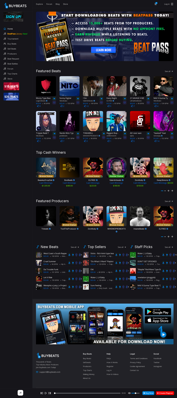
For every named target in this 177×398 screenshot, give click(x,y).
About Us (86, 373)
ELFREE (110, 98)
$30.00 (46, 259)
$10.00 (46, 275)
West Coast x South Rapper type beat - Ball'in (63, 248)
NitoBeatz (63, 98)
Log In (109, 365)
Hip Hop (63, 259)
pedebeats (63, 133)
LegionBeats (41, 98)
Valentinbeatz (89, 98)
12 (86, 103)
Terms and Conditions (139, 353)
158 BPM (148, 267)
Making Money (88, 369)
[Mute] (129, 393)
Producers (87, 361)
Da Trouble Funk (51, 264)
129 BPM (101, 259)
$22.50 (140, 275)
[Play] (45, 393)
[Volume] (135, 393)
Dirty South (102, 283)
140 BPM (101, 251)
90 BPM (140, 101)
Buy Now (148, 393)
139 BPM (164, 101)
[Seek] (87, 393)
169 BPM (93, 101)
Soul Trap (158, 267)
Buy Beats (87, 353)
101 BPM (54, 267)
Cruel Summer (50, 256)
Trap (62, 275)
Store (65, 4)
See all (169, 68)
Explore (39, 4)
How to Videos (113, 369)
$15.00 (93, 251)
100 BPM (117, 136)
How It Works (112, 357)
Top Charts (87, 365)
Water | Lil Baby (98, 272)
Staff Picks (143, 242)
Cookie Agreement (137, 361)
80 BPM (101, 267)
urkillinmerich (111, 133)
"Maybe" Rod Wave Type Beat (150, 264)
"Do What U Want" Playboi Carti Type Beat (109, 256)
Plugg (157, 275)
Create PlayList (165, 393)
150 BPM (54, 275)
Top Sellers (97, 242)
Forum (49, 4)
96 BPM (46, 101)
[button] (162, 231)
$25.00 (46, 251)
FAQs (109, 353)
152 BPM (46, 136)
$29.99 (93, 283)
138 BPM (148, 275)
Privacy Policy (135, 357)
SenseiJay (158, 133)
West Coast (65, 251)
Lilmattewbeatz (136, 98)
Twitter (157, 357)
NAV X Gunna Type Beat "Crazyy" (152, 280)
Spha (132, 133)
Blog (58, 4)
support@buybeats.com (48, 367)
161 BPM (70, 136)
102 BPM (149, 259)
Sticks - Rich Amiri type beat (102, 248)
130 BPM (101, 275)
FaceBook (157, 353)
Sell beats (87, 357)
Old (92, 264)
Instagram (158, 361)
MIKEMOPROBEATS (91, 133)
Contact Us (134, 365)
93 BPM (116, 101)
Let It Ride (48, 272)
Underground (66, 267)
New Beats (49, 242)
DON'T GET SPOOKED (147, 256)
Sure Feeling (96, 280)
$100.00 (140, 259)
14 (157, 138)
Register (110, 361)
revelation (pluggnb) (146, 272)
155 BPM (70, 101)
